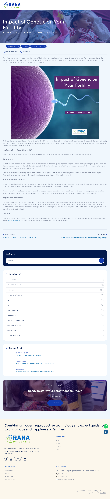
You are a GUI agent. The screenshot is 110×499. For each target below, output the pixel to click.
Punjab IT (103, 493)
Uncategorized (13, 335)
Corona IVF (12, 280)
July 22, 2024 (20, 369)
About (58, 443)
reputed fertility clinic (14, 220)
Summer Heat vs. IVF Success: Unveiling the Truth (35, 372)
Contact (58, 446)
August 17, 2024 (21, 361)
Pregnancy (12, 315)
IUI (8, 300)
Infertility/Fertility (38, 46)
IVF (8, 305)
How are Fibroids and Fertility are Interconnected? (35, 363)
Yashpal (27, 52)
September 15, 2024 (22, 353)
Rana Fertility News (15, 320)
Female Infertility (13, 46)
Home (58, 440)
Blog (57, 449)
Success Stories (14, 325)
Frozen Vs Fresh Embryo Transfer (28, 355)
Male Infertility (13, 310)
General (25, 46)
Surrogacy (12, 330)
